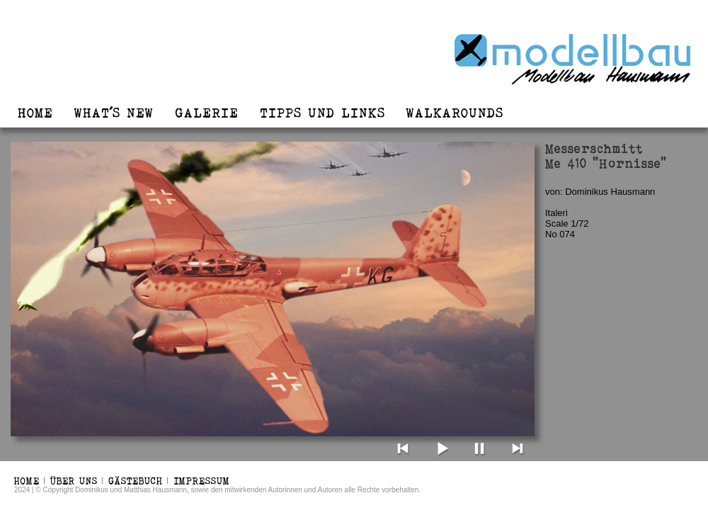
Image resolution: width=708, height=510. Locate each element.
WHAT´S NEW (114, 113)
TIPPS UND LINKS (322, 113)
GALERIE (207, 113)
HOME (35, 113)
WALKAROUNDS (454, 113)
